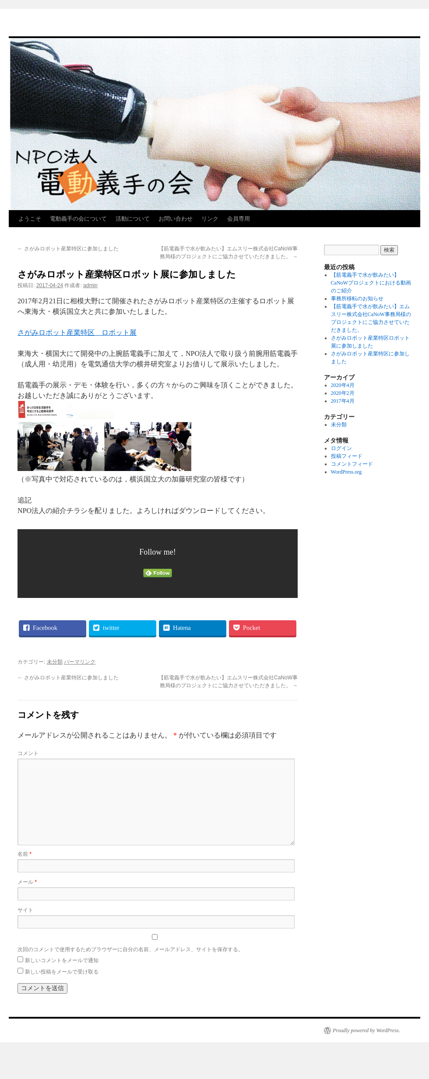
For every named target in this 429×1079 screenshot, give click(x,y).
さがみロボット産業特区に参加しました (68, 249)
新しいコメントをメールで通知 (61, 960)
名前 (25, 854)
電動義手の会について (78, 218)
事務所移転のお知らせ (357, 298)
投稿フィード (346, 456)
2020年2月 (343, 393)
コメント (28, 753)
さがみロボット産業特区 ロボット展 (77, 332)
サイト (25, 910)
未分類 (55, 662)
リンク (209, 218)
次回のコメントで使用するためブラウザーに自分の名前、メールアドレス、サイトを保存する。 (130, 949)
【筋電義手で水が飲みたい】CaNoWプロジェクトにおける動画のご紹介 (371, 283)
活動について (133, 218)
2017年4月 (343, 401)
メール (27, 882)
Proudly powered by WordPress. (366, 1030)
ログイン (341, 448)
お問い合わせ (175, 218)
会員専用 (238, 218)
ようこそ (29, 218)
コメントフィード (352, 464)
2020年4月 (343, 385)
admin (90, 285)
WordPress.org (346, 472)
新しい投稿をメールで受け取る (61, 972)
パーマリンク (79, 662)
